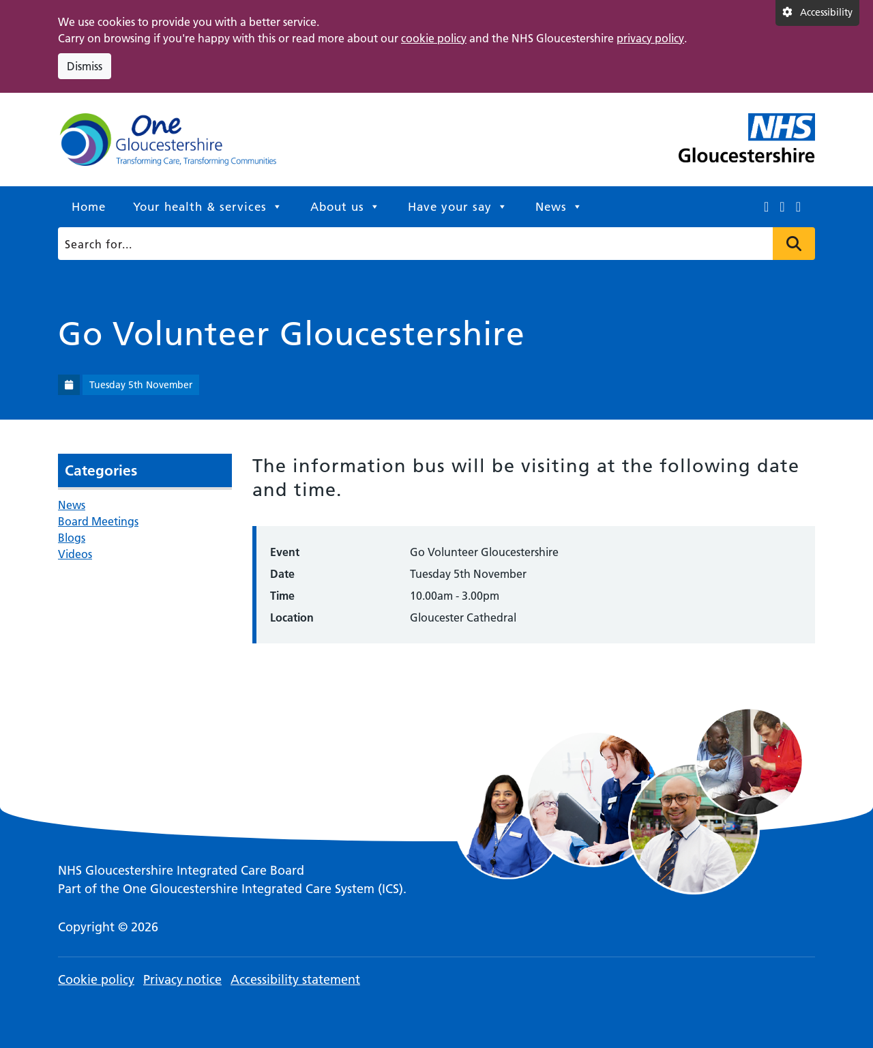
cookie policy (434, 38)
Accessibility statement (295, 979)
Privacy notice (182, 979)
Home (89, 207)
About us (345, 207)
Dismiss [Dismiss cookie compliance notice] (84, 66)
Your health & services (208, 207)
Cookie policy (96, 979)
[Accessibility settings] (817, 13)
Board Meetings (98, 521)
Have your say (458, 207)
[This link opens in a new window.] (766, 206)
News (559, 207)
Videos (75, 554)
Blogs (71, 537)
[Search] (433, 243)
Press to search (793, 243)
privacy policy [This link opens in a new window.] (650, 38)
